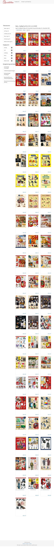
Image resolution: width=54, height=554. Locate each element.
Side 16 (24, 153)
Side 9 (49, 92)
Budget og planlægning (26, 1)
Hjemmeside (19, 30)
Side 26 (36, 215)
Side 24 (49, 194)
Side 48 (49, 359)
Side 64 (24, 482)
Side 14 (36, 133)
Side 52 (24, 400)
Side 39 (49, 297)
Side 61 (24, 461)
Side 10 (24, 112)
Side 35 (36, 276)
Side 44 (36, 338)
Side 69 (49, 502)
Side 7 (24, 92)
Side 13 (24, 133)
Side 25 (24, 215)
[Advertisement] (27, 14)
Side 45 (49, 338)
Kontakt (26, 551)
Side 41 (36, 317)
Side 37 (24, 297)
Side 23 (36, 194)
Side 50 (36, 379)
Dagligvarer (17, 1)
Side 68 (36, 502)
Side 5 (37, 71)
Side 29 (36, 235)
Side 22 (24, 194)
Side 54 (49, 400)
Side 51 (49, 379)
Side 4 (24, 71)
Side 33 (49, 256)
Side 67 (24, 502)
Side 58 (24, 441)
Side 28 (24, 235)
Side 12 (49, 112)
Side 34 (24, 276)
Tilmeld (23, 551)
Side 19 (24, 174)
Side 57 (49, 420)
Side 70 (24, 523)
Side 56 (36, 420)
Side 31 (24, 256)
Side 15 (49, 133)
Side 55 (24, 420)
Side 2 (37, 51)
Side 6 (49, 71)
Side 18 (49, 153)
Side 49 (24, 379)
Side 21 (49, 174)
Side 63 (49, 461)
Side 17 (36, 153)
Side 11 (36, 112)
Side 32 (36, 256)
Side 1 (24, 51)
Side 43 (24, 338)
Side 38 (36, 297)
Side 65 (36, 482)
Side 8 (37, 92)
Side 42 (49, 317)
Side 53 (36, 400)
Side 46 (24, 359)
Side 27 (49, 215)
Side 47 (36, 359)
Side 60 (49, 441)
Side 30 (49, 235)
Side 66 (49, 482)
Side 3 (49, 51)
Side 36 (49, 276)
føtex (24, 30)
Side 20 (36, 174)
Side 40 (24, 317)
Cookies (30, 551)
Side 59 (36, 441)
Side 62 (36, 461)
